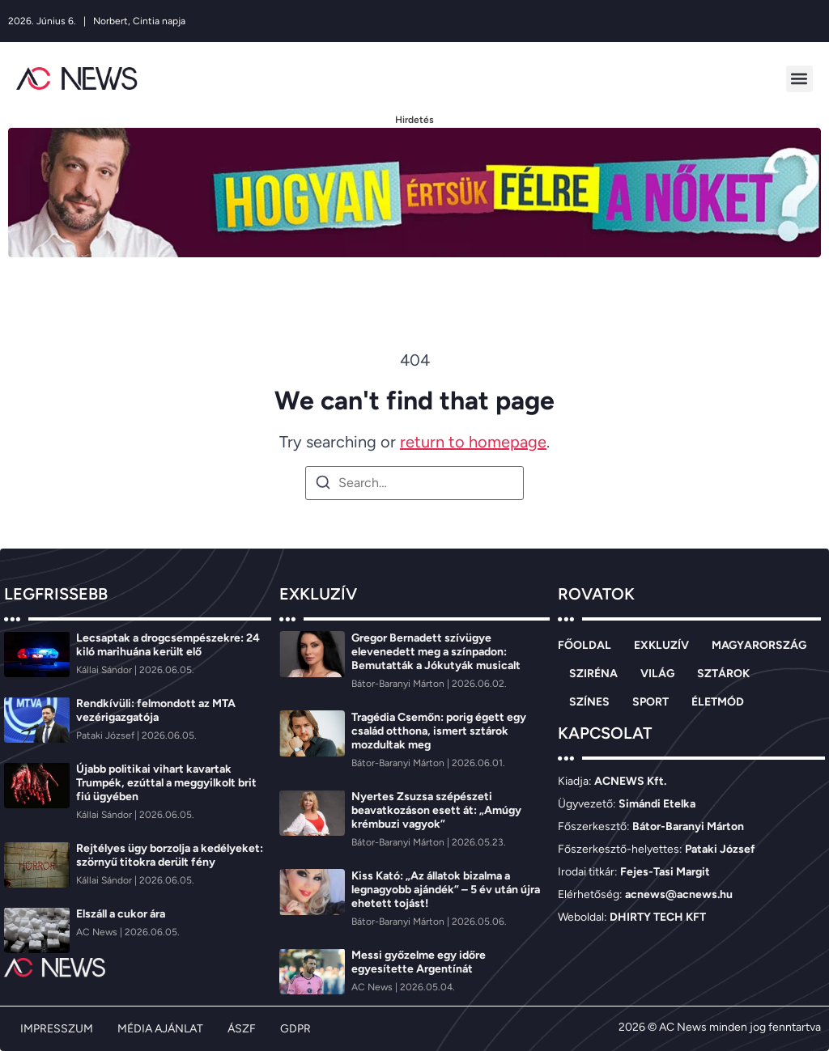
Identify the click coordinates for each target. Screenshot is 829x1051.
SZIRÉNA (593, 673)
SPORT (650, 702)
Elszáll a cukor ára (120, 914)
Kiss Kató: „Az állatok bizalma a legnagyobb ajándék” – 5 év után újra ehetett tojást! (445, 889)
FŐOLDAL (584, 645)
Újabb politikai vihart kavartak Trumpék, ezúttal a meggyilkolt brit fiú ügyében (166, 782)
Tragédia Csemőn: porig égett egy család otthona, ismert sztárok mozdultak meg (438, 731)
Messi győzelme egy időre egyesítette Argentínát (418, 962)
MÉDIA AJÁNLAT (160, 1029)
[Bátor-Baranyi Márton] (399, 683)
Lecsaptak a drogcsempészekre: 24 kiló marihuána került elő (168, 645)
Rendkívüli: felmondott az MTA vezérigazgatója (156, 710)
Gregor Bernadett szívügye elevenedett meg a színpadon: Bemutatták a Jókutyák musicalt (436, 651)
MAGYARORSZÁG (759, 645)
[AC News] (98, 932)
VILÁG (657, 673)
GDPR (295, 1029)
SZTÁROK (723, 673)
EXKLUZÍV (661, 645)
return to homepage (473, 441)
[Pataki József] (106, 735)
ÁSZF (241, 1029)
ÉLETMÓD (717, 702)
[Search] (323, 485)
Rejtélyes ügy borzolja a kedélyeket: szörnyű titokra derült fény (169, 855)
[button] (799, 79)
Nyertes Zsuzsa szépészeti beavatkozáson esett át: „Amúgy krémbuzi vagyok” (436, 810)
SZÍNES (589, 702)
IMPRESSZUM (56, 1029)
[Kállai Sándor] (105, 670)
